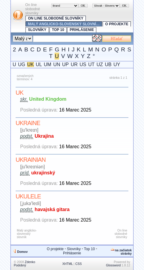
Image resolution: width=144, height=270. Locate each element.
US (83, 64)
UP (65, 64)
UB (108, 64)
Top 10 (58, 30)
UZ (100, 64)
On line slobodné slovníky (55, 18)
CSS (78, 263)
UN (56, 64)
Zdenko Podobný (24, 263)
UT (91, 64)
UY (116, 64)
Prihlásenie (82, 30)
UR (74, 64)
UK (30, 64)
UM (47, 64)
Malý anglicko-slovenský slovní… (64, 24)
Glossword (113, 265)
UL (39, 64)
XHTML (67, 263)
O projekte (116, 24)
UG (21, 64)
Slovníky (37, 30)
